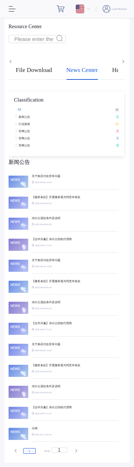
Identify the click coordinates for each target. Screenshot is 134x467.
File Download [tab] (34, 70)
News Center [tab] (82, 70)
